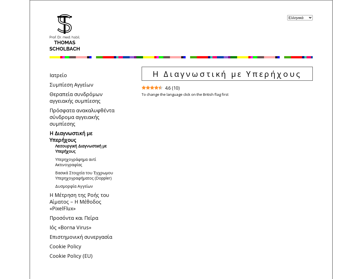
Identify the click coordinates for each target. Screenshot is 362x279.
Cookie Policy (65, 246)
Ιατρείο (58, 75)
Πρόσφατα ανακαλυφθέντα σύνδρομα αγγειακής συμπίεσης (82, 117)
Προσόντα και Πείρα (74, 217)
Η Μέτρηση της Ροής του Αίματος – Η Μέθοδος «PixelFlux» (79, 202)
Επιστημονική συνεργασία (81, 236)
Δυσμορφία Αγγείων (74, 186)
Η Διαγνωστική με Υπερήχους (71, 136)
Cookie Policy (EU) (71, 255)
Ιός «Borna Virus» (70, 227)
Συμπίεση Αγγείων (71, 84)
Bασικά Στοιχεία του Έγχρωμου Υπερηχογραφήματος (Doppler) (84, 175)
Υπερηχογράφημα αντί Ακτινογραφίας (75, 162)
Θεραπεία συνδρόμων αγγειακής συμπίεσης (76, 97)
